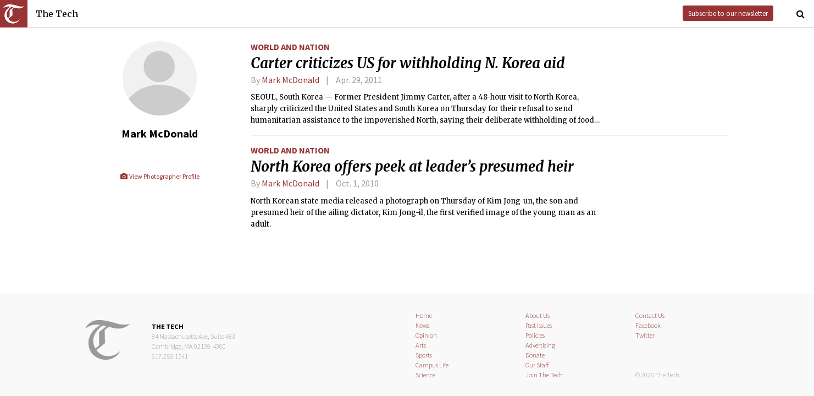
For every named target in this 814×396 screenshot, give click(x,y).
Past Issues (538, 325)
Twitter (645, 335)
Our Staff (537, 365)
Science (425, 375)
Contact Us (650, 315)
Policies (535, 335)
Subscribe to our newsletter (728, 13)
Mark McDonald (290, 79)
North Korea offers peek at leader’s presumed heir (412, 166)
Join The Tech (544, 375)
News (422, 325)
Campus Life (432, 365)
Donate (535, 355)
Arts (421, 345)
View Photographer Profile (160, 176)
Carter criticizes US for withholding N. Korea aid (408, 63)
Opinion (426, 335)
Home (424, 315)
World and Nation (290, 46)
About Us (537, 315)
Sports (424, 355)
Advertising (540, 345)
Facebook (648, 325)
